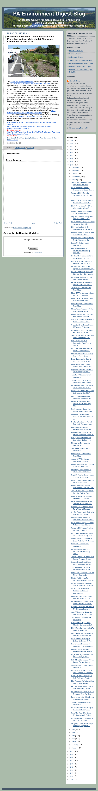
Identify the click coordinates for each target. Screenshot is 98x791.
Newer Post (7, 223)
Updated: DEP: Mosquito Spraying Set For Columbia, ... (82, 195)
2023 (72, 150)
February (75, 745)
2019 (72, 162)
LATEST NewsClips (76, 51)
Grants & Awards (75, 54)
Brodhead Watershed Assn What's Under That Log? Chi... (81, 404)
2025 (72, 143)
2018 (72, 165)
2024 (72, 147)
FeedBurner (38, 252)
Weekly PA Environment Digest (80, 67)
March (74, 742)
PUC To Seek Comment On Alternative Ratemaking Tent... (81, 551)
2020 (72, 159)
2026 (72, 140)
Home (33, 223)
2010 (72, 773)
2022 (72, 153)
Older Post (58, 223)
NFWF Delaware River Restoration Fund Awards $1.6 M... (81, 343)
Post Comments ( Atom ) (22, 228)
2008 (72, 779)
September (76, 177)
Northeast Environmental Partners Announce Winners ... (82, 416)
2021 (72, 156)
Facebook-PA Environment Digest (81, 63)
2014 (72, 761)
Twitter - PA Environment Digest (80, 60)
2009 (72, 776)
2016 (72, 755)
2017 (72, 752)
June (74, 733)
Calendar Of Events (76, 57)
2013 (72, 764)
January (75, 748)
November (76, 171)
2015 (72, 758)
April (73, 739)
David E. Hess (75, 81)
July (73, 730)
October (75, 174)
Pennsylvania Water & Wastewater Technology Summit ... (80, 250)
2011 (72, 770)
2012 (72, 767)
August (74, 180)
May (73, 736)
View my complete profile (78, 128)
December (76, 167)
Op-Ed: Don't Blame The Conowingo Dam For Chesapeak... (80, 591)
